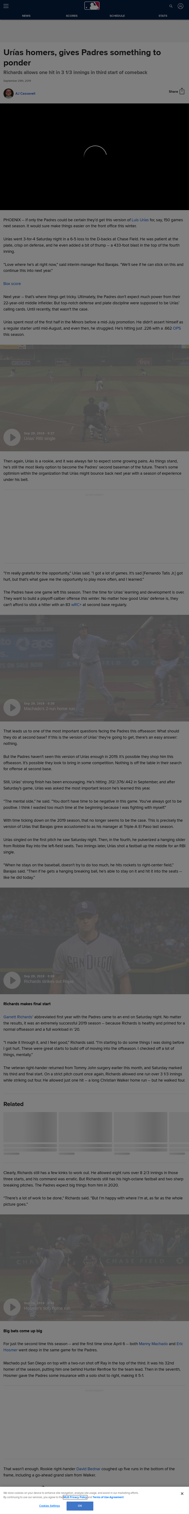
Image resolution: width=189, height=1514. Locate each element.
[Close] (182, 1493)
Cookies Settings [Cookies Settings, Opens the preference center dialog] (49, 1506)
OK (80, 1506)
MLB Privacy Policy (75, 1497)
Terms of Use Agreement (108, 1497)
